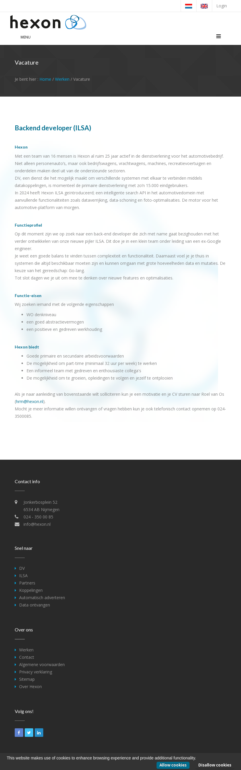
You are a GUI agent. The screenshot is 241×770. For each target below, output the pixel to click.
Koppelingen (31, 590)
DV (22, 568)
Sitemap (27, 679)
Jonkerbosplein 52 (40, 502)
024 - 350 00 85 (38, 517)
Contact (26, 657)
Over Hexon (30, 686)
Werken (62, 79)
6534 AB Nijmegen (41, 509)
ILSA (23, 575)
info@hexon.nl (37, 524)
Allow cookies (173, 765)
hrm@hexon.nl (29, 401)
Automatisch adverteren (42, 597)
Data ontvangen (34, 605)
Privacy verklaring (35, 672)
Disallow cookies (214, 765)
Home (45, 79)
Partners (27, 583)
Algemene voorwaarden (42, 664)
